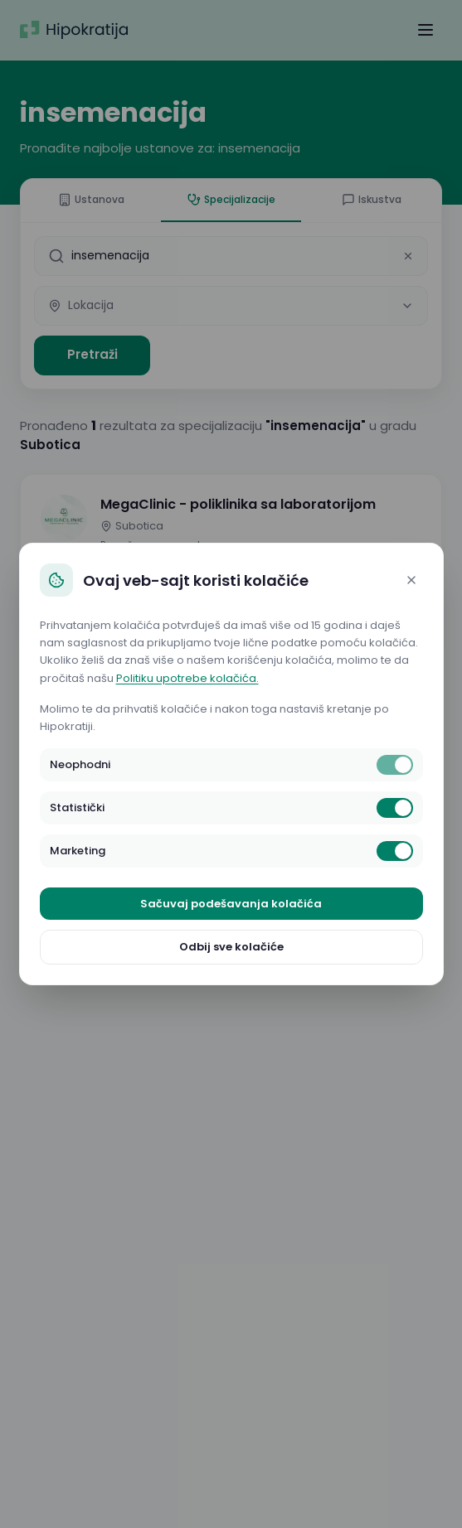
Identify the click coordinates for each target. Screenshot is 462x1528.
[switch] (395, 765)
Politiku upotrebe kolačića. (187, 678)
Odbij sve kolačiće (231, 947)
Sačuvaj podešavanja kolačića (231, 903)
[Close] (411, 580)
